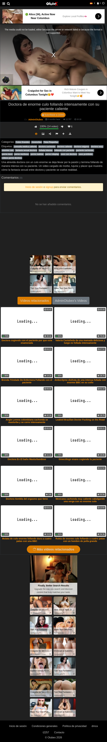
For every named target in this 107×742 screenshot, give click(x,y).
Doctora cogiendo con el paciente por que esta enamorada (27, 341)
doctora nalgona (81, 146)
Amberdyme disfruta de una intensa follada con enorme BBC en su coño (80, 381)
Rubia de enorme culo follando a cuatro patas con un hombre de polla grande (80, 539)
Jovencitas (36, 142)
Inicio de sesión (18, 726)
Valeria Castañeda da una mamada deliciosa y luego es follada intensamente (80, 341)
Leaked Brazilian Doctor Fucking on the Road (80, 419)
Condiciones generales (45, 726)
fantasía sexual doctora (26, 150)
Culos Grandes (22, 142)
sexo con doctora (68, 154)
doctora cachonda (47, 146)
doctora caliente (64, 146)
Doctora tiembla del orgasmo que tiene (27, 499)
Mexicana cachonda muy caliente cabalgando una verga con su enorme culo (80, 500)
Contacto (59, 732)
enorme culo (7, 150)
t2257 (46, 732)
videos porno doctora (12, 158)
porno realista (37, 154)
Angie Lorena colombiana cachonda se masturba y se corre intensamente (27, 420)
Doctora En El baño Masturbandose (27, 459)
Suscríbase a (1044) (53, 115)
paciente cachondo (84, 150)
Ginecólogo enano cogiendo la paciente (80, 459)
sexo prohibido (85, 154)
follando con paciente (64, 150)
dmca (95, 726)
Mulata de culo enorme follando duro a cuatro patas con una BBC (27, 539)
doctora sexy (97, 146)
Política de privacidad (74, 726)
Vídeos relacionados (34, 300)
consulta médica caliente (25, 146)
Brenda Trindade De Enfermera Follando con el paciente (26, 381)
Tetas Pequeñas (51, 142)
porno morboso (22, 154)
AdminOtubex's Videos (71, 300)
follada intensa (45, 150)
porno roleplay (52, 154)
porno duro (7, 154)
